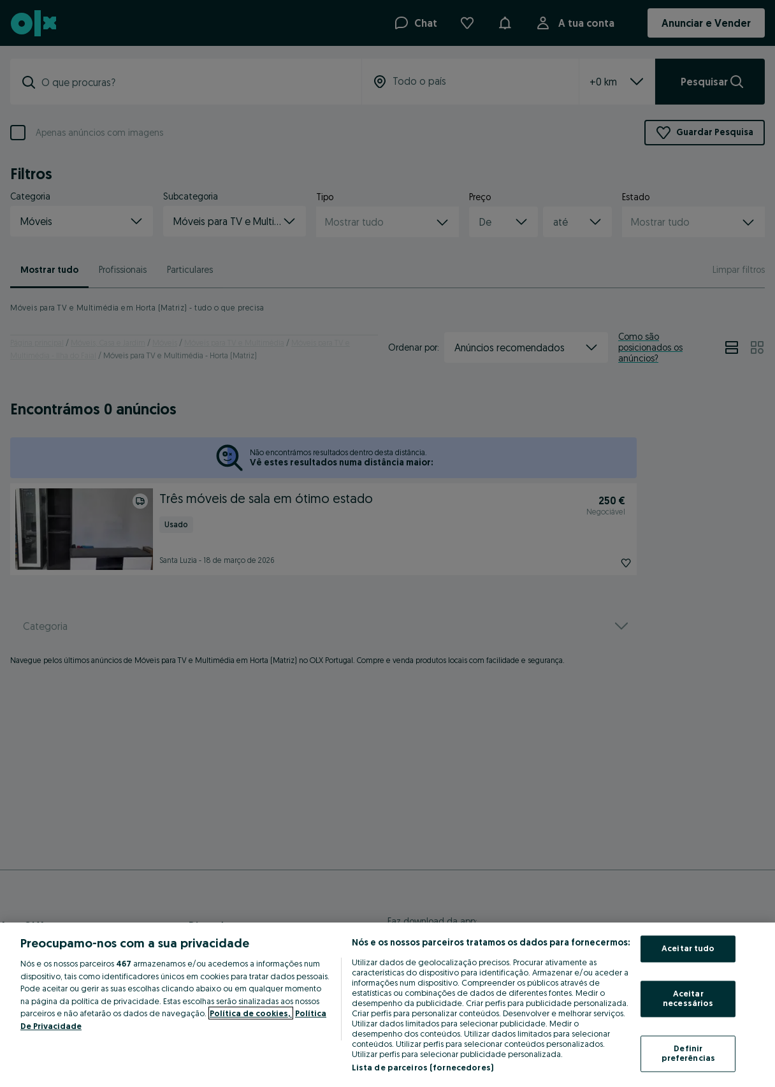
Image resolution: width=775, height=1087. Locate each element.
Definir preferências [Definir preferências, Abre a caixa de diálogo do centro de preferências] (689, 1053)
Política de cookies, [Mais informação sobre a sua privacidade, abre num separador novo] (251, 1013)
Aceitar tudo (688, 949)
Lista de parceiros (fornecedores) (422, 1067)
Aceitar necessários (688, 998)
